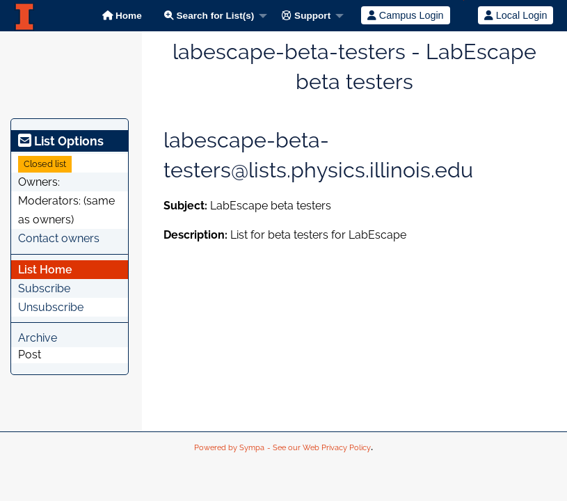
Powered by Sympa (229, 447)
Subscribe (44, 288)
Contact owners (58, 238)
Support (306, 15)
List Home (45, 269)
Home (122, 15)
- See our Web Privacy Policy (319, 447)
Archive (37, 337)
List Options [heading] (61, 141)
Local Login (516, 15)
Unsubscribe (50, 307)
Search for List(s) (209, 15)
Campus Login (405, 15)
